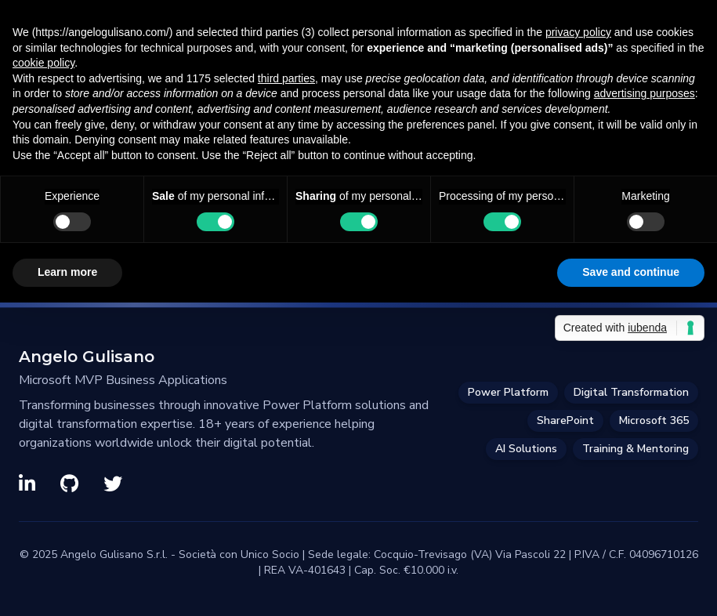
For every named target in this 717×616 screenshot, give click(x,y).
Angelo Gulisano (86, 356)
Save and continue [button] (630, 272)
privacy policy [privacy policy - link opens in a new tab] (578, 32)
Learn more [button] (67, 272)
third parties (286, 78)
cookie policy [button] (43, 62)
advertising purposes (644, 93)
